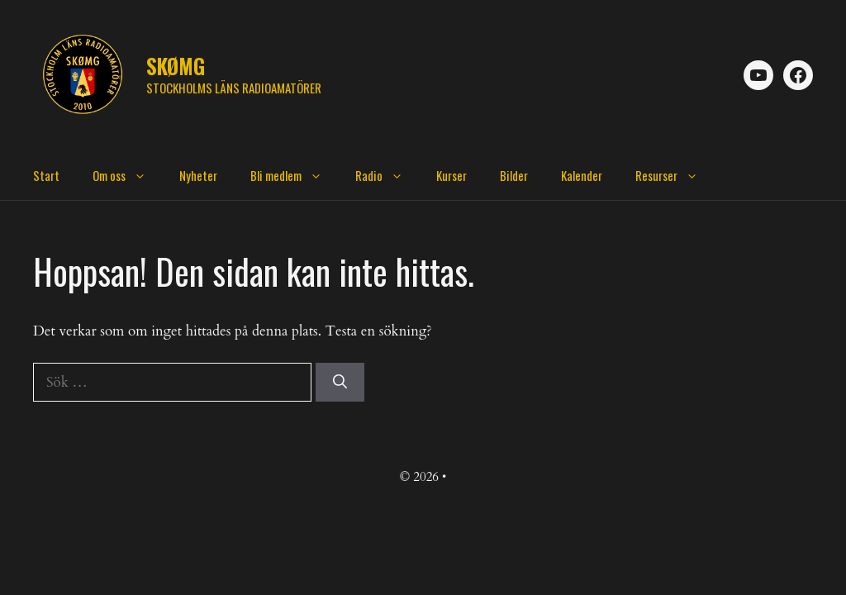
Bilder (514, 175)
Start (46, 175)
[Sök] (340, 382)
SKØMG (175, 65)
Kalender (581, 175)
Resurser (675, 175)
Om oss (128, 175)
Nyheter (198, 175)
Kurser (451, 175)
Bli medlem (294, 175)
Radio (387, 175)
